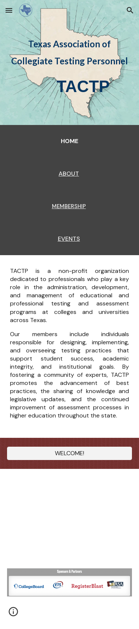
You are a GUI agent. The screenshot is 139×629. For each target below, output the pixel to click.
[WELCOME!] (69, 453)
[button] (9, 10)
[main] (69, 55)
